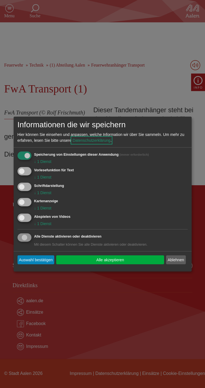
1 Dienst (42, 161)
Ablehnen (176, 259)
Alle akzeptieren (110, 259)
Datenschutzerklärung (91, 140)
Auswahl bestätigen (36, 259)
